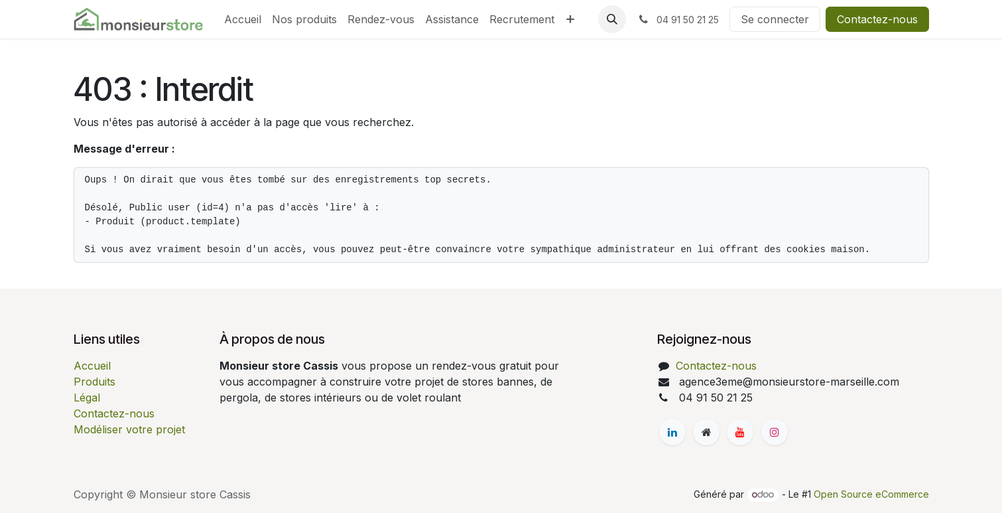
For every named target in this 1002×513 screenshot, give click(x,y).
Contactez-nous (877, 19)
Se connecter (775, 19)
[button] (612, 19)
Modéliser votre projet (129, 429)
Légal (87, 397)
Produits (94, 381)
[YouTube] (740, 432)
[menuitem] (243, 19)
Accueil (92, 365)
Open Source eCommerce (871, 494)
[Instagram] (774, 432)
